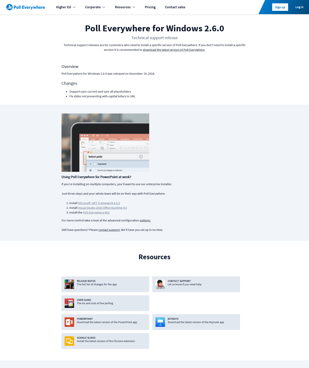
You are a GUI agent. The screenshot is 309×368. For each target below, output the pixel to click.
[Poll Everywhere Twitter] (223, 358)
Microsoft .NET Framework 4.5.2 (162, 141)
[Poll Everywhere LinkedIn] (215, 358)
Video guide (189, 329)
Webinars (188, 337)
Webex (115, 321)
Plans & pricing (192, 282)
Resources (125, 7)
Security (227, 305)
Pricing (150, 7)
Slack (115, 313)
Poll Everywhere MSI (159, 151)
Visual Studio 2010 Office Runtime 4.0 (165, 146)
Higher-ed (67, 305)
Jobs (224, 298)
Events (65, 282)
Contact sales (175, 7)
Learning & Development (78, 290)
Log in (299, 7)
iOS (151, 282)
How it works (190, 298)
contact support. (172, 168)
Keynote (117, 290)
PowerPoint (119, 282)
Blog (224, 290)
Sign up (280, 7)
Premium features (194, 290)
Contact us (239, 359)
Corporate (95, 7)
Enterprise (67, 321)
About (225, 282)
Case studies (190, 313)
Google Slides (121, 298)
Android (154, 290)
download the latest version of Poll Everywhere (174, 50)
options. (208, 159)
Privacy (115, 359)
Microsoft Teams (123, 305)
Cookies (83, 359)
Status (64, 359)
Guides (186, 321)
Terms (99, 359)
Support (187, 305)
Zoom (115, 329)
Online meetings (72, 329)
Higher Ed (66, 7)
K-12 (63, 298)
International (69, 313)
